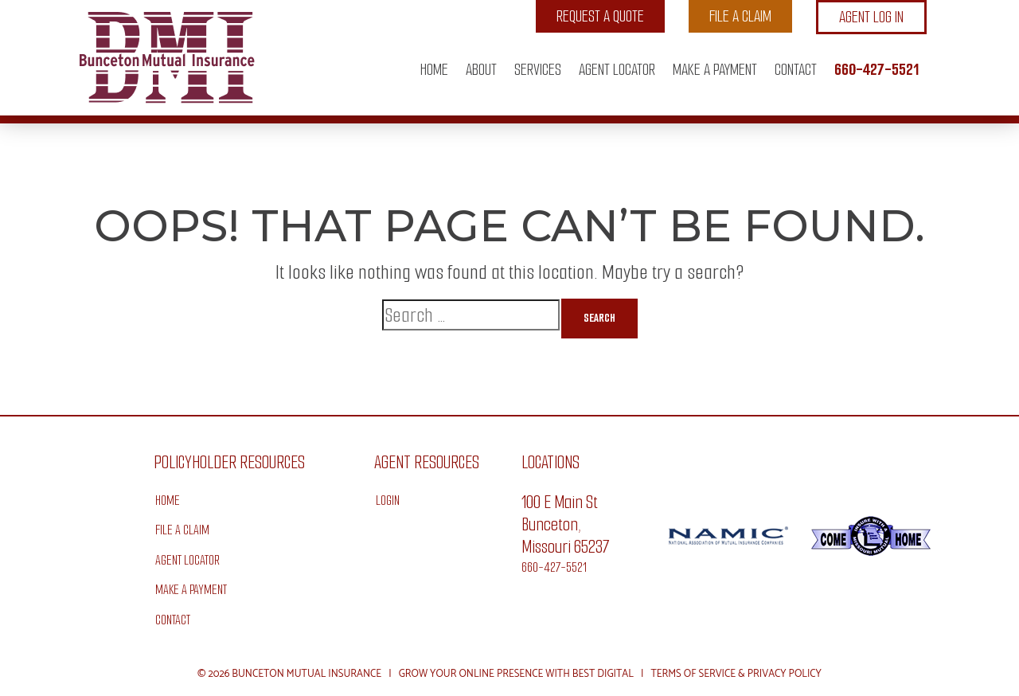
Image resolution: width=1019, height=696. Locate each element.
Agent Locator (617, 69)
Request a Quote (600, 16)
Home (434, 69)
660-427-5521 (876, 69)
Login (388, 500)
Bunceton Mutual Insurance (306, 674)
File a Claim (740, 16)
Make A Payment (715, 69)
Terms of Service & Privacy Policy (736, 674)
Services (537, 69)
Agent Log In (871, 17)
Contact (796, 69)
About (481, 69)
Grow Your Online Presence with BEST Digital (516, 674)
